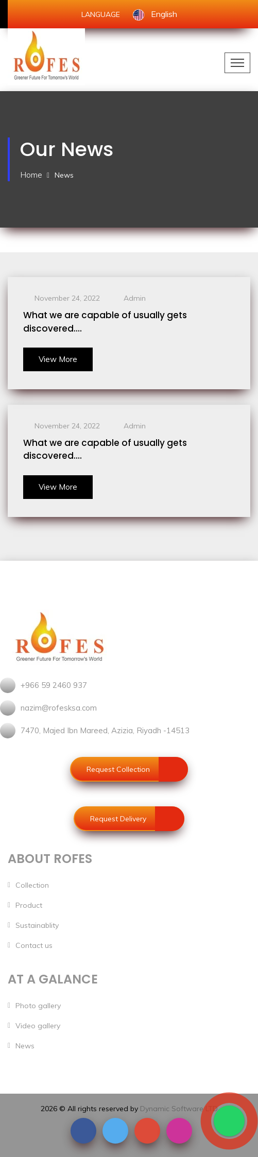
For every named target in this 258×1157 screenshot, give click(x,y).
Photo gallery (38, 1005)
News (25, 1045)
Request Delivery (137, 818)
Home (31, 174)
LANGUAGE (100, 14)
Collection (32, 885)
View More (58, 359)
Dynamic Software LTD (179, 1108)
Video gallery (37, 1025)
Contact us (34, 945)
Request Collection (137, 769)
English (154, 14)
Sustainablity (37, 925)
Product (28, 905)
